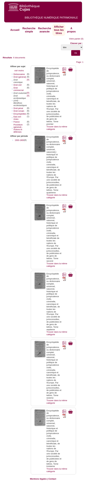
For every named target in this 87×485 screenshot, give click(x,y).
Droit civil (17, 85)
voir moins (19, 70)
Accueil (14, 30)
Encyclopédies (19, 114)
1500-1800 (19, 140)
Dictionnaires (19, 74)
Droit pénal (18, 108)
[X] (28, 80)
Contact (52, 479)
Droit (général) (19, 77)
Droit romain (18, 111)
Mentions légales (38, 479)
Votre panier (74, 39)
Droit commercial (18, 89)
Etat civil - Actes (17, 118)
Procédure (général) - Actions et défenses (18, 128)
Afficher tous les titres (59, 29)
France (16, 122)
